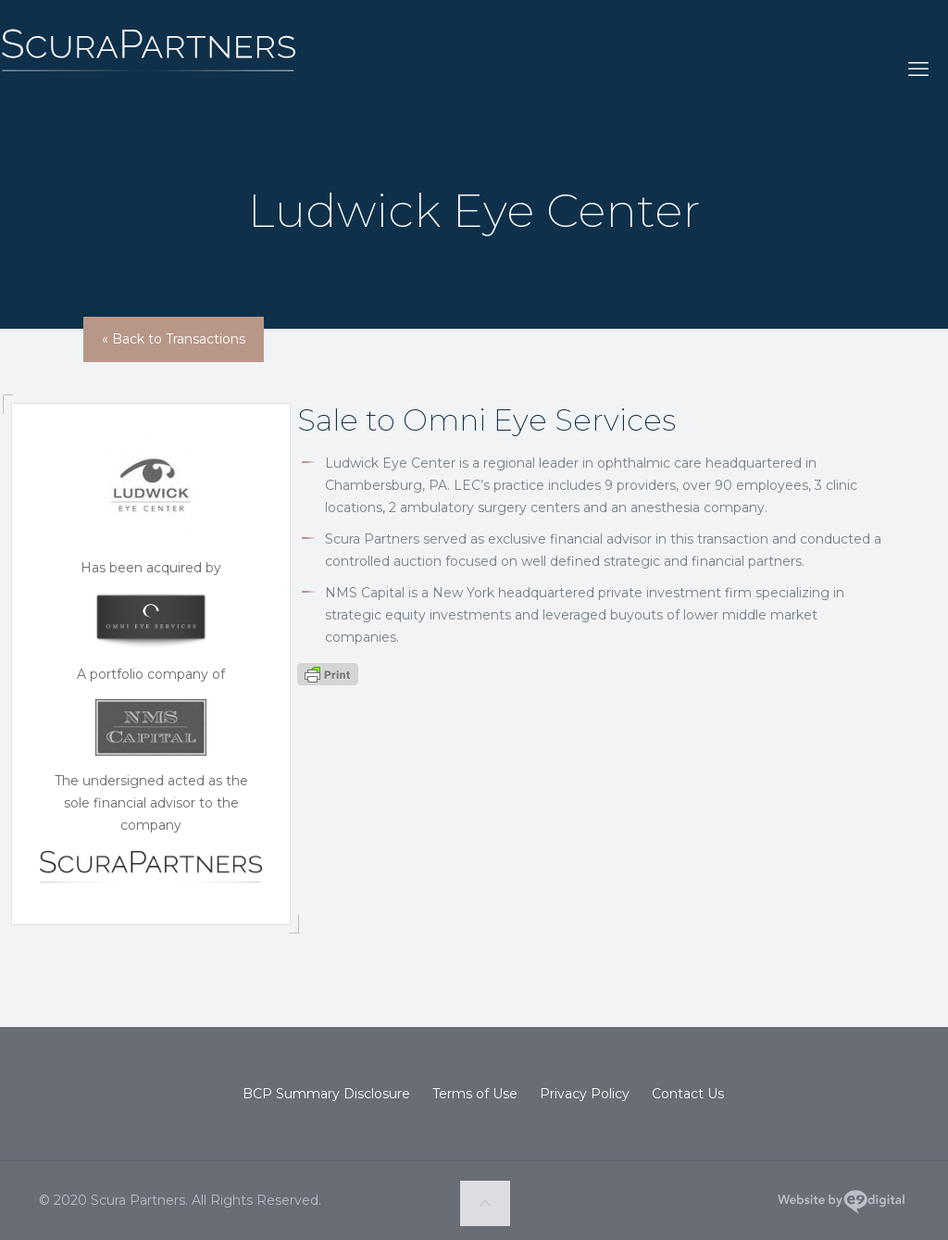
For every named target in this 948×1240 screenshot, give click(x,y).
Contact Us (688, 1093)
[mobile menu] (918, 69)
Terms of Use (475, 1093)
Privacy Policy (585, 1093)
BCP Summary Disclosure (326, 1093)
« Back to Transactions (173, 339)
